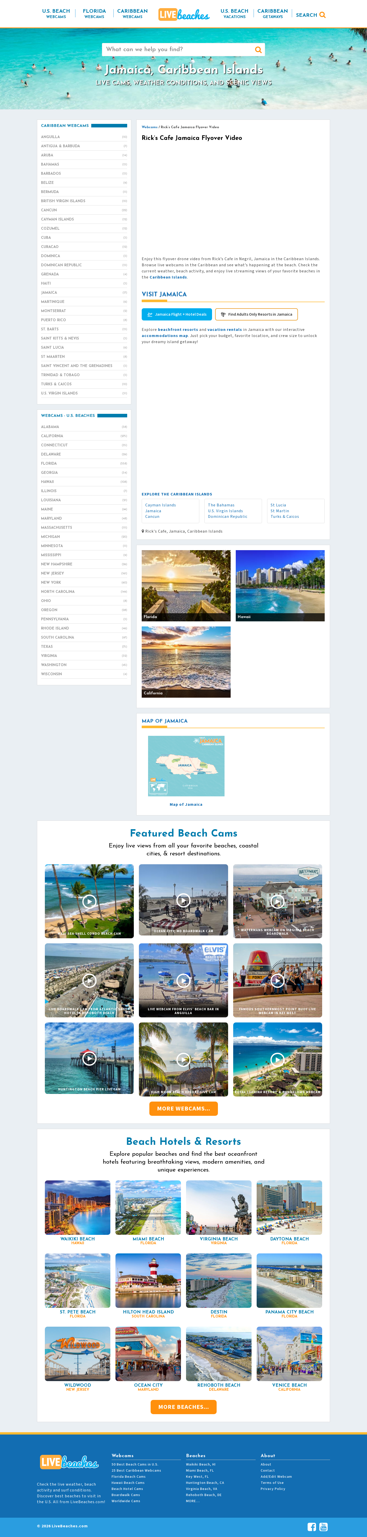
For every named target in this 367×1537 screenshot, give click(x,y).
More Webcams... (183, 1108)
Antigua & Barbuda (84, 146)
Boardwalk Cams (126, 1495)
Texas (84, 647)
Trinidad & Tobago (84, 375)
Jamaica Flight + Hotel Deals (180, 314)
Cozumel (84, 229)
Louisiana (84, 501)
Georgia (84, 473)
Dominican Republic (227, 516)
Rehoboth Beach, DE (204, 1495)
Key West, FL (197, 1476)
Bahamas (84, 165)
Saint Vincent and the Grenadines (84, 366)
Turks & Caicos (285, 516)
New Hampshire (84, 565)
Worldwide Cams (126, 1501)
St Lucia (278, 505)
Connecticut (84, 446)
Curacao (84, 247)
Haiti (84, 284)
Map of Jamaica (186, 804)
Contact (268, 1470)
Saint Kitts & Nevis (84, 339)
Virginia (84, 656)
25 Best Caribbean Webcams (136, 1470)
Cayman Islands (160, 505)
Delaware (84, 455)
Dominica (84, 256)
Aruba (84, 156)
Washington (84, 665)
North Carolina (84, 592)
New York (84, 583)
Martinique (84, 302)
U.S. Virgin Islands (225, 511)
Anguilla (84, 137)
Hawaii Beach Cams (128, 1482)
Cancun (152, 516)
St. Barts (84, 330)
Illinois (84, 491)
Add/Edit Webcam (276, 1476)
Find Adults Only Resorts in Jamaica (260, 314)
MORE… (193, 1501)
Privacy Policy (273, 1488)
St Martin (280, 511)
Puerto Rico (84, 320)
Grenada (84, 275)
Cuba (84, 238)
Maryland (84, 519)
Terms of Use (272, 1482)
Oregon (84, 610)
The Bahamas (221, 505)
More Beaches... (183, 1406)
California (84, 436)
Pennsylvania (84, 620)
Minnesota (84, 546)
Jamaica (153, 511)
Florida (84, 464)
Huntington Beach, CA (205, 1482)
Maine (84, 510)
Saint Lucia (84, 348)
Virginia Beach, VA (201, 1488)
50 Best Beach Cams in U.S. (135, 1464)
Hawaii (84, 482)
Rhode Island (84, 629)
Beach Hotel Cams (127, 1488)
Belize (84, 183)
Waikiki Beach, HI (201, 1464)
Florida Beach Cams (129, 1476)
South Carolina (84, 638)
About (266, 1464)
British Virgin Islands (84, 201)
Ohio (84, 601)
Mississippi (84, 555)
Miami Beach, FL (200, 1470)
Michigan (84, 537)
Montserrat (84, 311)
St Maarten (84, 357)
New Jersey (84, 574)
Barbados (84, 174)
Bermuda (84, 192)
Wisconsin (84, 674)
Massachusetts (84, 528)
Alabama (84, 427)
